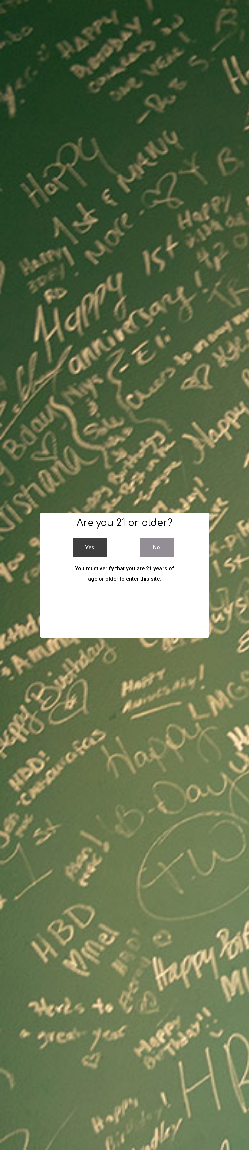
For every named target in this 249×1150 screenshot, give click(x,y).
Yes (89, 547)
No (156, 547)
